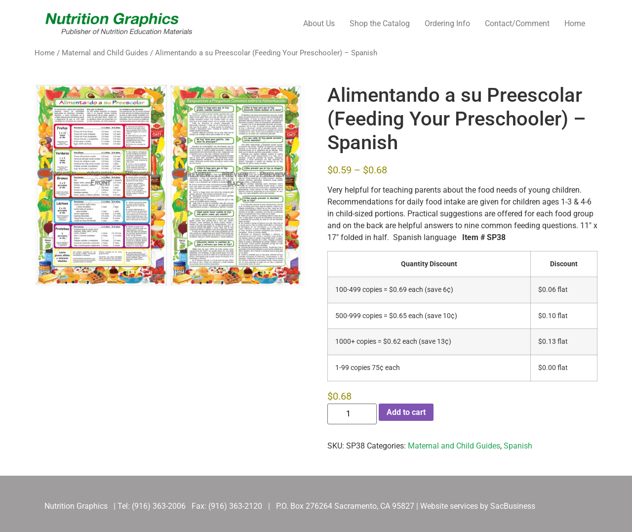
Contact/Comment (517, 23)
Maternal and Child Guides (105, 52)
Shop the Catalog (380, 23)
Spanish (518, 445)
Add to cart (406, 412)
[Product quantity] (352, 414)
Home (574, 23)
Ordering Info (447, 23)
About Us (319, 23)
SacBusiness (512, 506)
